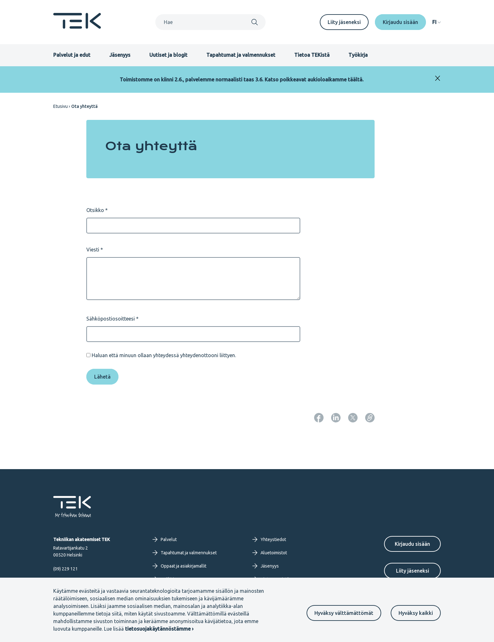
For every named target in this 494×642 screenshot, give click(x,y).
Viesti (92, 249)
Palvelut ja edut (71, 55)
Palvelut (164, 539)
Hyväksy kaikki (416, 613)
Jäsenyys (119, 55)
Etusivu (60, 106)
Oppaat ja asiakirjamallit (179, 565)
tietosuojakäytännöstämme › (159, 629)
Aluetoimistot (269, 552)
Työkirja (358, 55)
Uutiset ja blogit (168, 55)
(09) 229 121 (65, 568)
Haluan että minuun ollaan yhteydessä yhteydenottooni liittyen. (164, 355)
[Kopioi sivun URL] (370, 417)
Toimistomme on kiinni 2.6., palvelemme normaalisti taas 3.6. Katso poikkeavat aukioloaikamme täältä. (242, 79)
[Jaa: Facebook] (319, 417)
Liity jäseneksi (344, 22)
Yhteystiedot (269, 539)
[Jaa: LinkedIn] (336, 417)
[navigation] (436, 22)
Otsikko (95, 210)
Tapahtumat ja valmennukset (240, 55)
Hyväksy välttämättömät (343, 613)
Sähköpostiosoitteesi (110, 318)
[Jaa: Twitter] (353, 417)
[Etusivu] (77, 27)
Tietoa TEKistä (312, 55)
